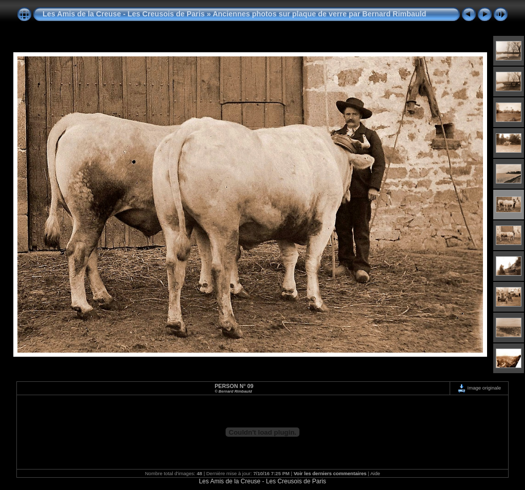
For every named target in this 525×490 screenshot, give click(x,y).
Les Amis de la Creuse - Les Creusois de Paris (124, 14)
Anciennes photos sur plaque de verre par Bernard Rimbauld (320, 14)
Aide (375, 473)
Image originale (479, 388)
